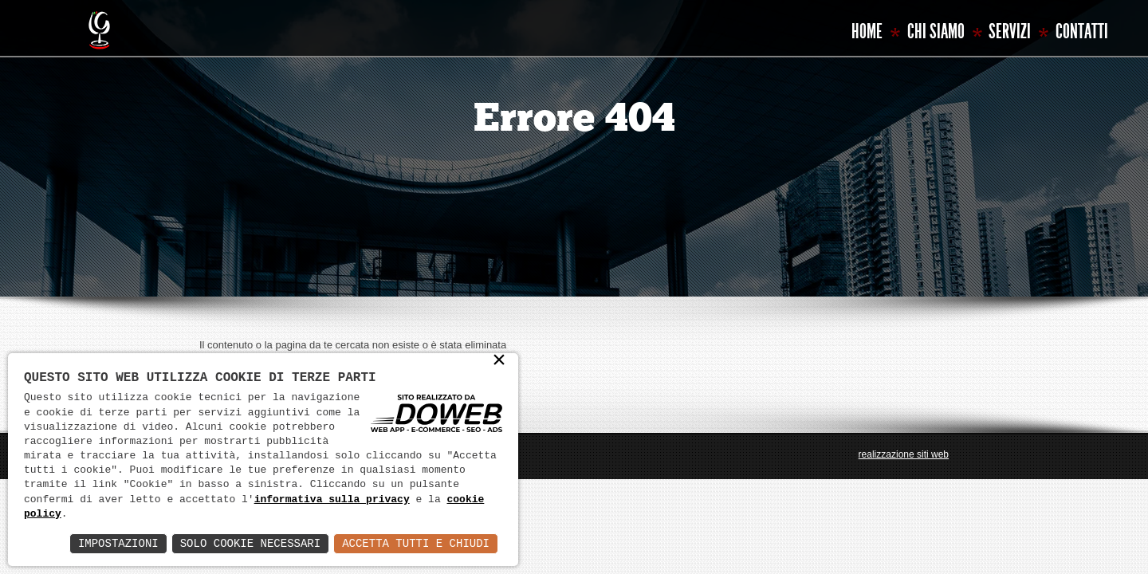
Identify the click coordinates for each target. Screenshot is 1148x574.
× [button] (499, 361)
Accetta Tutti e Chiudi (415, 543)
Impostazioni (118, 543)
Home (867, 31)
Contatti (1082, 31)
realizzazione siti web (904, 454)
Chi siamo (936, 31)
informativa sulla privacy (332, 500)
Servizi (1010, 31)
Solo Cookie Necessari (250, 543)
